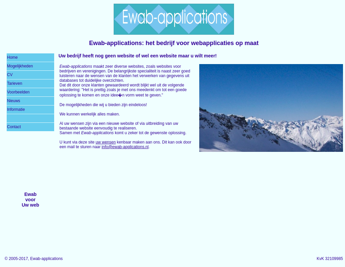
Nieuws (13, 100)
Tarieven (14, 83)
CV (10, 74)
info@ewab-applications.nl (125, 147)
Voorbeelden (18, 92)
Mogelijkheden (20, 66)
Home (12, 57)
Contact (14, 126)
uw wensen (106, 142)
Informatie (16, 109)
